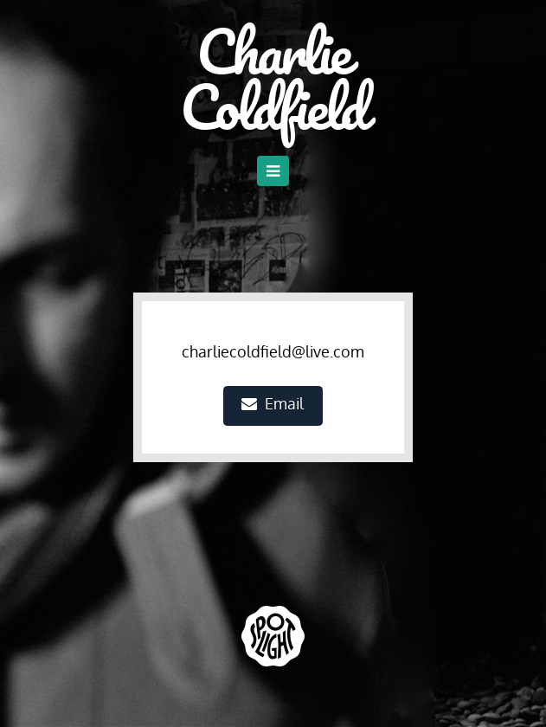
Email (272, 403)
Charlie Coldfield (273, 78)
